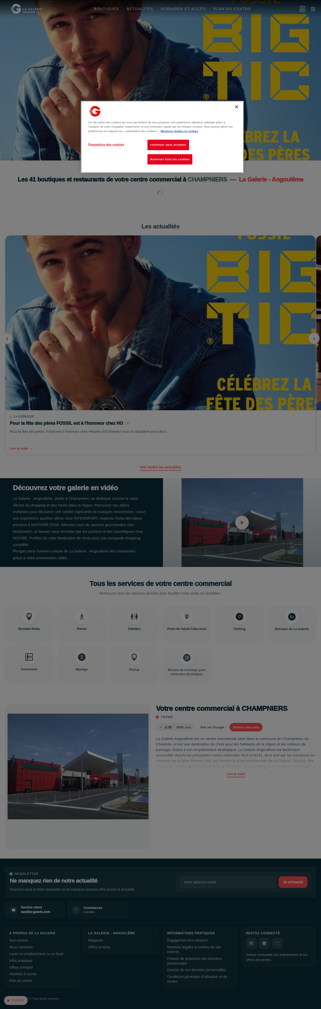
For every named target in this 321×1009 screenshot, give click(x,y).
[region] (162, 137)
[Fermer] (236, 106)
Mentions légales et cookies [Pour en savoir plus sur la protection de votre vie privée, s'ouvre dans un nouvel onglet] (179, 131)
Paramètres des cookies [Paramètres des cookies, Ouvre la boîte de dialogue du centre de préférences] (106, 144)
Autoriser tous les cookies (170, 159)
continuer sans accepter (168, 144)
